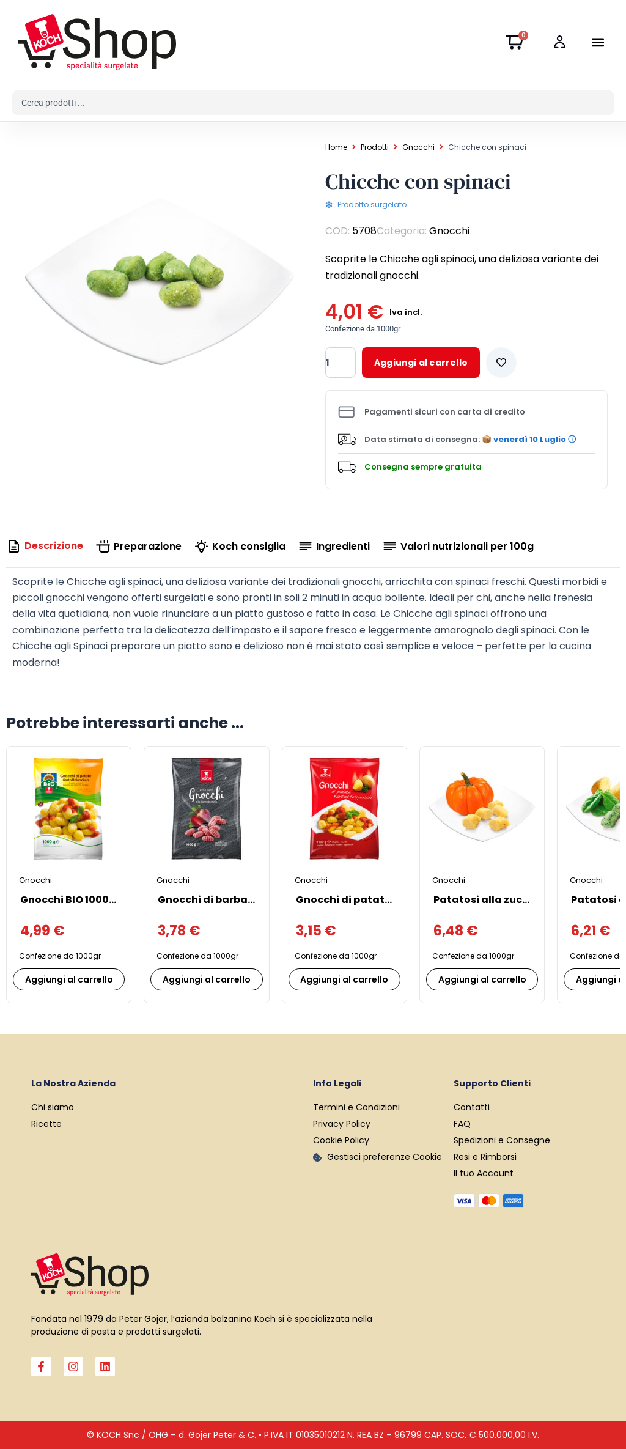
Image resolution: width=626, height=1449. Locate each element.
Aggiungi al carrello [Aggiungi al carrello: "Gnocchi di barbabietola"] (207, 979)
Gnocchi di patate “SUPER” (365, 900)
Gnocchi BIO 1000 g (69, 900)
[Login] (563, 42)
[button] (597, 42)
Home (336, 147)
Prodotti (375, 147)
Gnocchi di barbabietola (221, 900)
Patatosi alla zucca (484, 900)
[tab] (50, 546)
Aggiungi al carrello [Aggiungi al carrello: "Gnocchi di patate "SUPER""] (344, 979)
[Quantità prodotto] (340, 362)
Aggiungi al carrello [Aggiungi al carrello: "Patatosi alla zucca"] (482, 979)
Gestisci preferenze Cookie (384, 1157)
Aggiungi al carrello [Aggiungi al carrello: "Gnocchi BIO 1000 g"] (69, 979)
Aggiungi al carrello (421, 362)
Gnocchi (418, 147)
